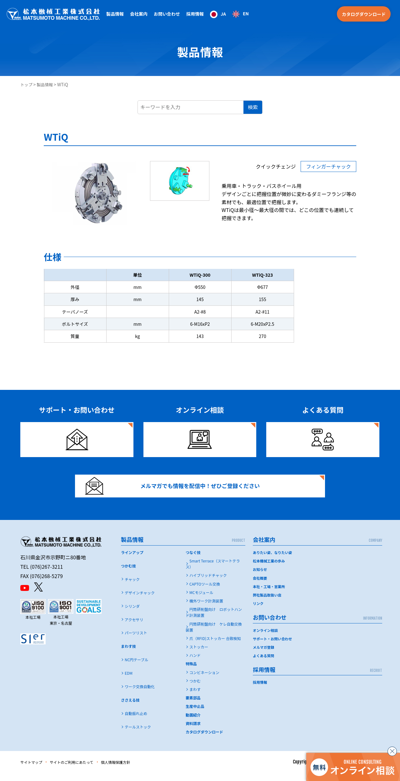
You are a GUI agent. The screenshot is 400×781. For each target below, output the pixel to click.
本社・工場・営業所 (270, 594)
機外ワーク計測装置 (206, 609)
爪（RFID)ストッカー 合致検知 (215, 646)
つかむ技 (128, 573)
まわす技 (128, 654)
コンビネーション (204, 680)
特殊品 (191, 671)
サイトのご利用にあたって (80, 770)
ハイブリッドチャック (208, 583)
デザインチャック (140, 600)
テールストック (138, 735)
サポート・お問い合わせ (273, 646)
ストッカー (198, 655)
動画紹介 (193, 722)
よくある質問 (264, 663)
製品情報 (46, 84)
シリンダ (132, 614)
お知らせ (260, 577)
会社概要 (260, 585)
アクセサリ (134, 627)
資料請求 (193, 731)
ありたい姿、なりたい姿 (273, 560)
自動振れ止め (136, 721)
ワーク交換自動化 (140, 694)
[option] (240, 14)
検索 (253, 107)
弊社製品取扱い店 (268, 602)
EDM (128, 681)
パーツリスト (136, 640)
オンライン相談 (266, 638)
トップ (26, 84)
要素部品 (193, 705)
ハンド (195, 663)
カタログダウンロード (364, 14)
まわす (195, 697)
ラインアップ (132, 560)
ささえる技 (130, 708)
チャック (132, 587)
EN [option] (246, 13)
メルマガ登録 (264, 655)
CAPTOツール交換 (204, 591)
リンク (258, 611)
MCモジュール (201, 600)
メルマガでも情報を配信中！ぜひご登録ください (180, 490)
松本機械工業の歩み (270, 569)
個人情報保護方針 (131, 770)
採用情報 (195, 14)
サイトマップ (33, 770)
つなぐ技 (193, 560)
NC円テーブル (136, 667)
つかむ (195, 689)
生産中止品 (195, 714)
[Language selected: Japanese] (229, 13)
